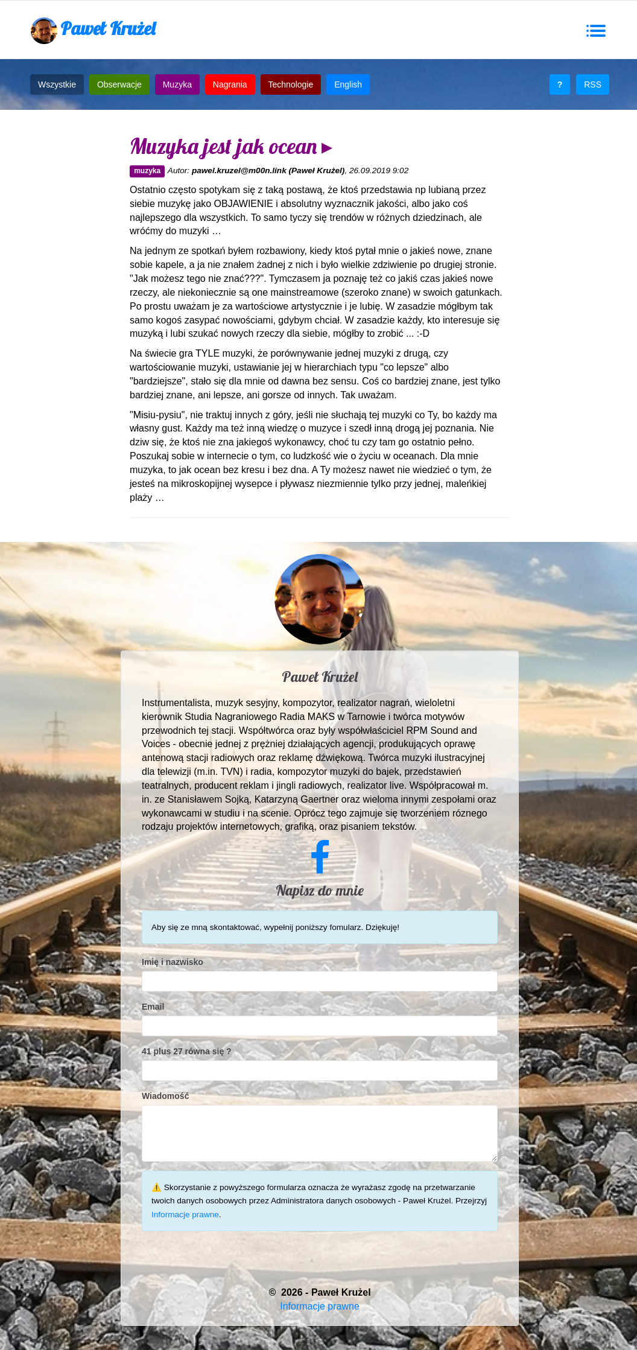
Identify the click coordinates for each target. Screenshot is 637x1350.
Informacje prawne (185, 1214)
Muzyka (177, 84)
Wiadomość (165, 1096)
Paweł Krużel (93, 30)
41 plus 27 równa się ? (187, 1051)
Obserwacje (119, 84)
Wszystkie (57, 84)
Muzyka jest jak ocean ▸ (231, 145)
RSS (592, 84)
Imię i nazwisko (172, 962)
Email (153, 1006)
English (348, 84)
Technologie (291, 84)
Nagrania (230, 84)
